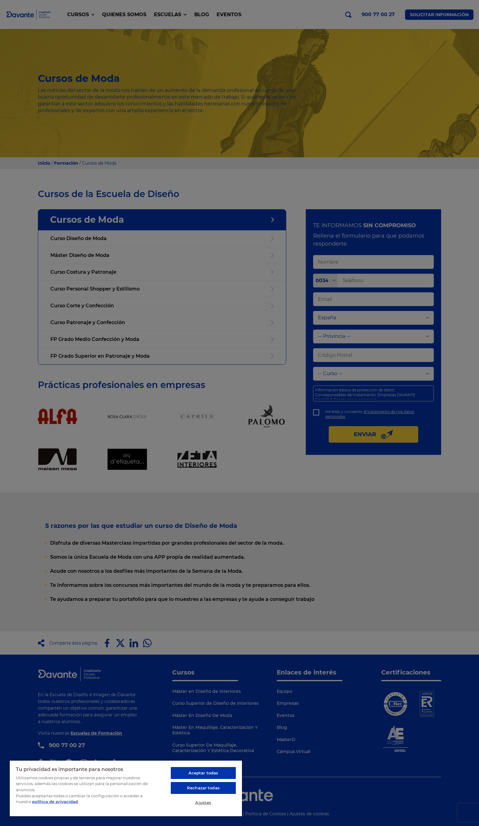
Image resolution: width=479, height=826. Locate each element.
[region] (126, 788)
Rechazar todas (203, 787)
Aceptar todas (203, 772)
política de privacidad (55, 801)
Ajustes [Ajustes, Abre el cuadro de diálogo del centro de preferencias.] (203, 802)
